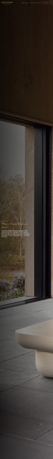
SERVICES (23, 2)
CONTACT (39, 2)
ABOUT (27, 2)
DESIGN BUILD (33, 2)
